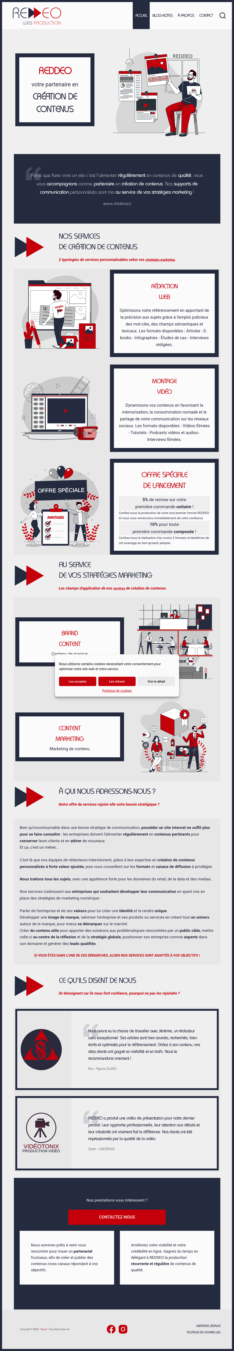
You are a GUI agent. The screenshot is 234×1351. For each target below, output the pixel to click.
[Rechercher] (223, 15)
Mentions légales (208, 1326)
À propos (186, 15)
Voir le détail (156, 681)
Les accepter (78, 681)
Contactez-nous (117, 1217)
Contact (206, 15)
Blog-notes (162, 15)
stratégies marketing (163, 259)
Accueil (141, 15)
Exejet (44, 1329)
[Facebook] (111, 1329)
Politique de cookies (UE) (203, 1332)
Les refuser (117, 681)
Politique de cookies (117, 691)
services (120, 588)
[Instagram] (123, 1329)
